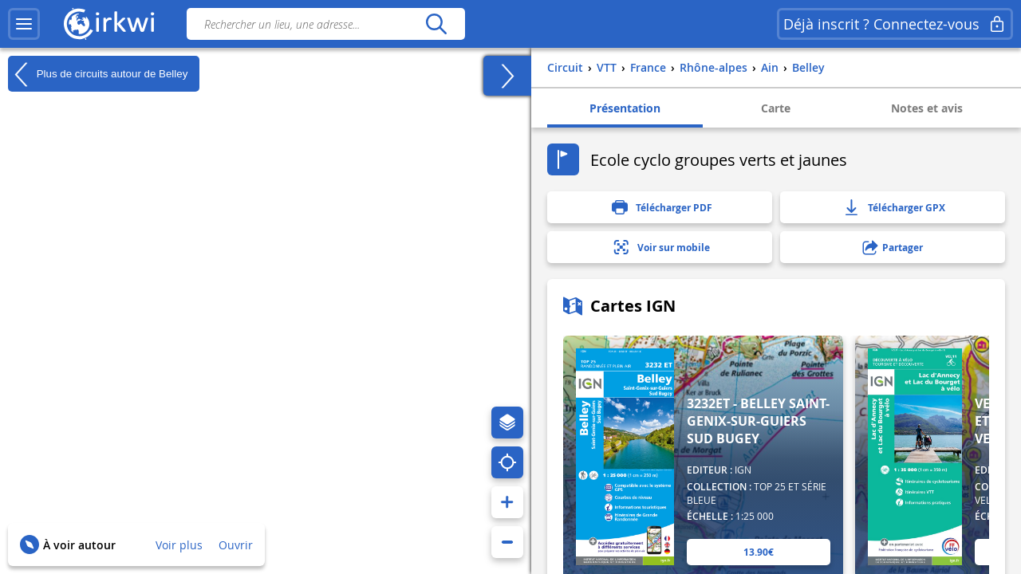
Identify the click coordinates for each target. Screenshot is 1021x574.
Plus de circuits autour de (97, 74)
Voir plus (179, 544)
